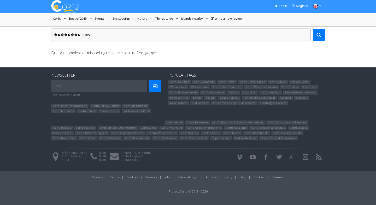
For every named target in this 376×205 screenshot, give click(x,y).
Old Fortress (200, 103)
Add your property (219, 177)
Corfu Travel (227, 82)
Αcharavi (285, 97)
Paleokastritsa (179, 97)
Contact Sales (130, 160)
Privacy (97, 177)
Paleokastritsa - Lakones (300, 92)
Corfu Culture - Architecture (118, 127)
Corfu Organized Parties (127, 133)
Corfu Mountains (171, 127)
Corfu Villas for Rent (136, 111)
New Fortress (178, 103)
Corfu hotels (290, 87)
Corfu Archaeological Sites (268, 127)
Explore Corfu (300, 82)
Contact (258, 177)
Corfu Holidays (179, 82)
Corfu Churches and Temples (287, 122)
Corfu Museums (63, 111)
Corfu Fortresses (197, 122)
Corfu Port (249, 92)
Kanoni (210, 97)
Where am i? (178, 87)
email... (59, 86)
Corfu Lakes (148, 127)
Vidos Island (174, 122)
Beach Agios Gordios (273, 103)
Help (243, 177)
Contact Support (132, 156)
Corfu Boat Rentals (137, 138)
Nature (145, 19)
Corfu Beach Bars (64, 138)
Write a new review (226, 19)
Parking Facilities (245, 138)
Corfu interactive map (227, 87)
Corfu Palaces (62, 127)
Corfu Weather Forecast (261, 87)
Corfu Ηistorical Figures (92, 133)
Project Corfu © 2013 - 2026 (188, 191)
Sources (151, 177)
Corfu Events (189, 133)
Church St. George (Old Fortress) (234, 103)
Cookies (132, 177)
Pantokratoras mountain (259, 97)
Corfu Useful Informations (70, 106)
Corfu (60, 19)
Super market (221, 138)
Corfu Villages (298, 127)
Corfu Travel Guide (252, 82)
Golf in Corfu (211, 133)
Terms (114, 177)
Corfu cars (309, 87)
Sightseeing (124, 19)
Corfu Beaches (109, 111)
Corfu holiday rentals (183, 92)
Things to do (167, 19)
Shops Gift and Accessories (278, 138)
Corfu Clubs (87, 138)
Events (103, 19)
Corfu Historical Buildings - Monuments (238, 122)
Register (300, 6)
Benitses (301, 97)
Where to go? (199, 87)
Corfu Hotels (87, 111)
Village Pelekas (229, 97)
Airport (233, 92)
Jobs (167, 177)
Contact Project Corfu (135, 153)
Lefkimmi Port (270, 92)
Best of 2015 (81, 19)
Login (281, 6)
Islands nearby (195, 19)
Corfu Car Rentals (165, 138)
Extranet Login (188, 177)
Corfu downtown (213, 92)
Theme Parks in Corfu (162, 133)
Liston (197, 97)
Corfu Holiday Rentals (105, 106)
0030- (103, 153)
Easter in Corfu (62, 133)
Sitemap (278, 177)
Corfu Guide (278, 82)
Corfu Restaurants (135, 106)
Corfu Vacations (204, 82)
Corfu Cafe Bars (110, 138)
